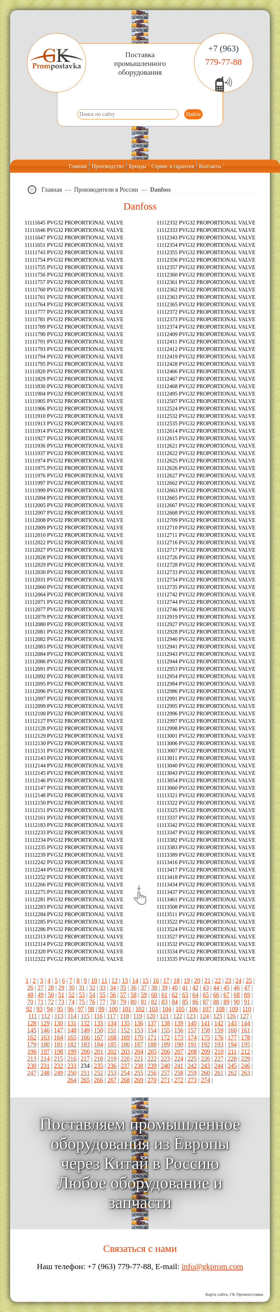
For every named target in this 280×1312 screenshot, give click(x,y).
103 (153, 1009)
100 (113, 1009)
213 (31, 1058)
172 (165, 1037)
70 (30, 1002)
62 (175, 995)
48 (30, 995)
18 (176, 980)
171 (152, 1037)
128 (31, 1023)
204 (138, 1051)
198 (58, 1051)
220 (125, 1058)
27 (40, 987)
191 (192, 1044)
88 (216, 1002)
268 (125, 1080)
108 (220, 1009)
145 (31, 1030)
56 (113, 995)
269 (138, 1080)
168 (111, 1037)
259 (192, 1073)
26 (30, 987)
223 (165, 1058)
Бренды (137, 166)
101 (126, 1009)
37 (144, 987)
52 (71, 995)
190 (178, 1044)
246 (245, 1066)
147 (58, 1030)
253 (111, 1073)
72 (51, 1002)
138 (165, 1023)
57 (123, 995)
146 (45, 1030)
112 (45, 1016)
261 (218, 1073)
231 (45, 1066)
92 (29, 1009)
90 (237, 1002)
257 (165, 1073)
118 (124, 1016)
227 (218, 1058)
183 (85, 1044)
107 (206, 1009)
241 (178, 1066)
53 (82, 995)
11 (104, 980)
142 (218, 1023)
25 (249, 980)
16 (156, 980)
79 (123, 1002)
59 (144, 995)
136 (138, 1023)
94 (50, 1009)
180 (45, 1044)
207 (179, 1051)
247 (31, 1073)
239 (152, 1066)
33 (103, 987)
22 (218, 980)
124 (204, 1016)
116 (98, 1016)
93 (39, 1009)
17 (166, 980)
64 (195, 995)
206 (165, 1051)
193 (218, 1044)
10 (94, 980)
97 (81, 1009)
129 (45, 1023)
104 (166, 1009)
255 (138, 1073)
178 (245, 1037)
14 (135, 980)
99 (102, 1009)
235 (98, 1066)
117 (111, 1016)
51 (61, 995)
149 (85, 1030)
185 (111, 1044)
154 (152, 1030)
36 (134, 987)
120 (151, 1016)
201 (98, 1051)
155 (165, 1030)
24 (238, 980)
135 (125, 1023)
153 (138, 1030)
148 (71, 1030)
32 (92, 987)
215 (58, 1058)
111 (32, 1016)
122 (177, 1016)
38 (154, 987)
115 (85, 1016)
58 (134, 995)
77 (103, 1002)
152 (125, 1030)
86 (195, 1002)
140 (192, 1023)
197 (45, 1051)
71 (40, 1002)
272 (178, 1080)
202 (112, 1051)
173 (178, 1037)
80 (134, 1002)
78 (113, 1002)
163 (45, 1037)
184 (98, 1044)
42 (195, 987)
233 (71, 1066)
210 (218, 1051)
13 (125, 980)
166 (85, 1037)
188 (152, 1044)
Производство (108, 166)
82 (154, 1002)
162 (31, 1037)
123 (191, 1016)
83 (164, 1002)
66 (216, 995)
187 (138, 1044)
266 (98, 1080)
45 (226, 987)
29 (61, 987)
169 (125, 1037)
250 (71, 1073)
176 (218, 1037)
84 (175, 1002)
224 (178, 1058)
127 (244, 1016)
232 (58, 1066)
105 (180, 1009)
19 (187, 980)
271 (165, 1080)
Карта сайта (216, 1294)
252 (98, 1073)
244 (218, 1066)
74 (71, 1002)
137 (152, 1023)
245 (232, 1066)
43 (206, 987)
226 (205, 1058)
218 (98, 1058)
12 (115, 980)
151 (111, 1030)
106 (193, 1009)
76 (92, 1002)
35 (123, 987)
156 (178, 1030)
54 (92, 995)
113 (58, 1016)
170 (138, 1037)
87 (206, 1002)
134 (111, 1023)
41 (185, 987)
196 (31, 1051)
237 (125, 1066)
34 (113, 987)
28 (51, 987)
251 (85, 1073)
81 (144, 1002)
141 (205, 1023)
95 (60, 1009)
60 (154, 995)
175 (205, 1037)
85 (185, 1002)
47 (247, 987)
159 (218, 1030)
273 (192, 1080)
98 (91, 1009)
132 (85, 1023)
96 (70, 1009)
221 (138, 1058)
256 (152, 1073)
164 (58, 1037)
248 (45, 1073)
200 (85, 1051)
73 (61, 1002)
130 (58, 1023)
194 (232, 1044)
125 (217, 1016)
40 (175, 987)
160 (232, 1030)
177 (232, 1037)
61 (164, 995)
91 (247, 1002)
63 (185, 995)
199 (72, 1051)
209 (205, 1051)
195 (245, 1044)
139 (178, 1023)
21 (207, 980)
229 (245, 1058)
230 (31, 1066)
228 (232, 1058)
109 (233, 1009)
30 (71, 987)
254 (125, 1073)
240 (165, 1066)
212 (245, 1051)
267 (111, 1080)
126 (230, 1016)
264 (71, 1080)
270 (152, 1080)
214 (45, 1058)
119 (137, 1016)
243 (205, 1066)
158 (205, 1030)
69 (247, 995)
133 (98, 1023)
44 (216, 987)
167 (98, 1037)
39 (164, 987)
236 (111, 1066)
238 (138, 1066)
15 (145, 980)
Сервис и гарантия (172, 166)
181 (58, 1044)
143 (232, 1023)
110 (246, 1009)
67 (226, 995)
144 (245, 1023)
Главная (77, 166)
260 (205, 1073)
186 (125, 1044)
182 (71, 1044)
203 (125, 1051)
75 (82, 1002)
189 (165, 1044)
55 (103, 995)
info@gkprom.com (212, 1266)
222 (152, 1058)
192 (205, 1044)
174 (192, 1037)
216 (71, 1058)
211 (232, 1051)
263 (245, 1073)
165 (71, 1037)
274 (205, 1080)
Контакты (210, 166)
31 (82, 987)
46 (237, 987)
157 (192, 1030)
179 (31, 1044)
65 (206, 995)
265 (85, 1080)
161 (245, 1030)
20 (197, 980)
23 (228, 980)
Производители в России (106, 189)
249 (58, 1073)
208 (192, 1051)
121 (164, 1016)
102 (139, 1009)
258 (178, 1073)
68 (237, 995)
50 (51, 995)
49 (40, 995)
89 (226, 1002)
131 (71, 1023)
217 (85, 1058)
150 (98, 1030)
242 (192, 1066)
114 (71, 1016)
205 (152, 1051)
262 (232, 1073)
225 (192, 1058)
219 (111, 1058)
